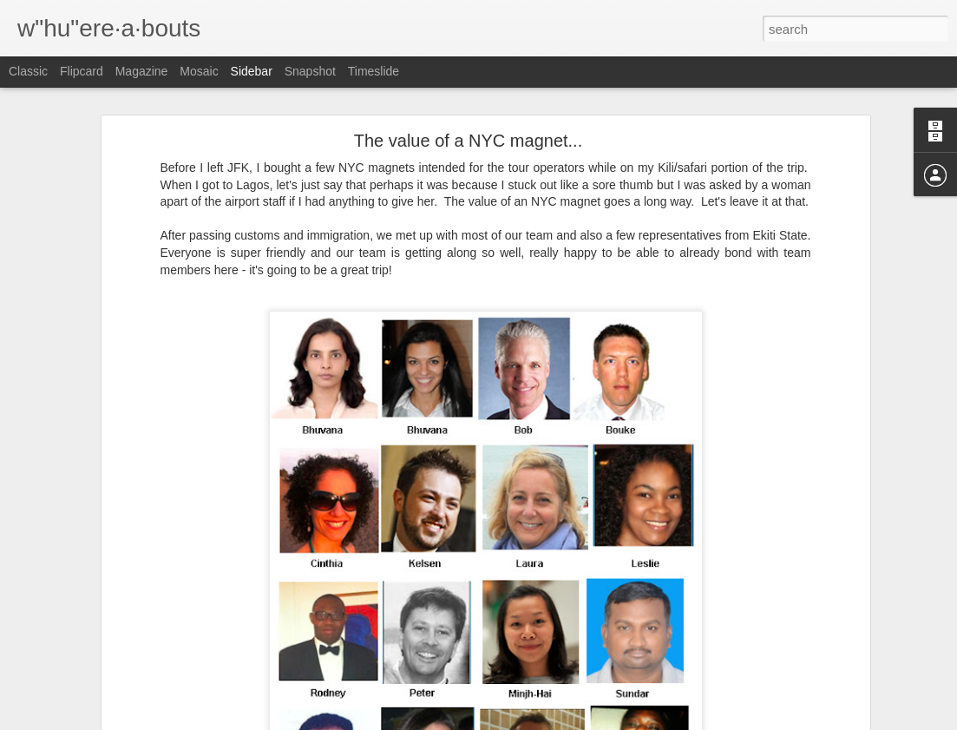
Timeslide (373, 71)
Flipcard (81, 71)
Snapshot (310, 71)
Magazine (141, 71)
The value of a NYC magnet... (468, 127)
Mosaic (199, 71)
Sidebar (251, 71)
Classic (28, 71)
